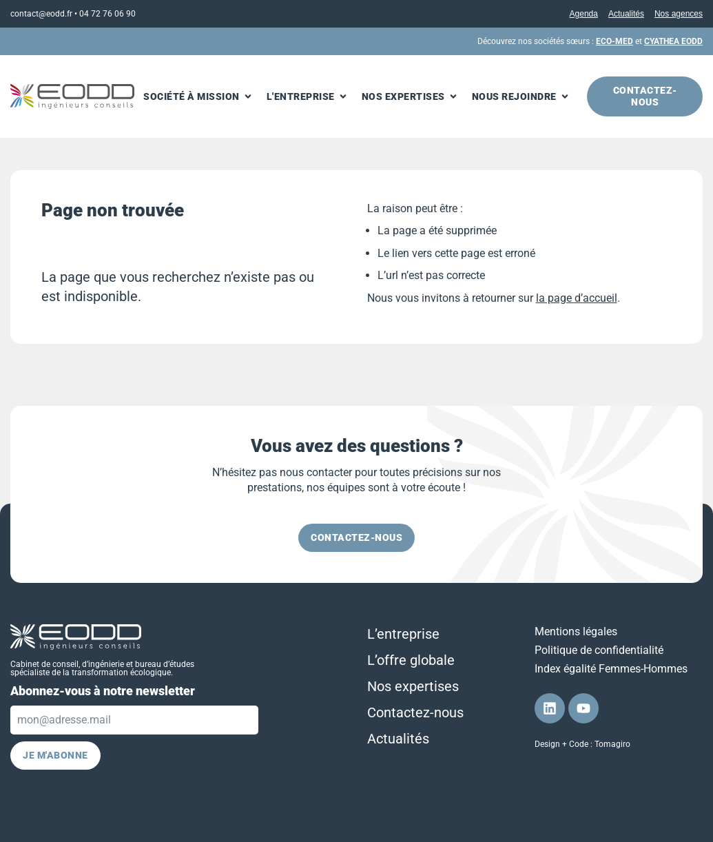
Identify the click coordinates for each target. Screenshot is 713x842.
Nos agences (678, 14)
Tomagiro (612, 744)
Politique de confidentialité (599, 650)
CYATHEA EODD (673, 41)
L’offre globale (411, 660)
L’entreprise (403, 634)
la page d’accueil (576, 298)
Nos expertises (413, 686)
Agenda (584, 14)
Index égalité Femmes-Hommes (611, 668)
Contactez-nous (415, 712)
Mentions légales (576, 631)
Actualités (626, 14)
